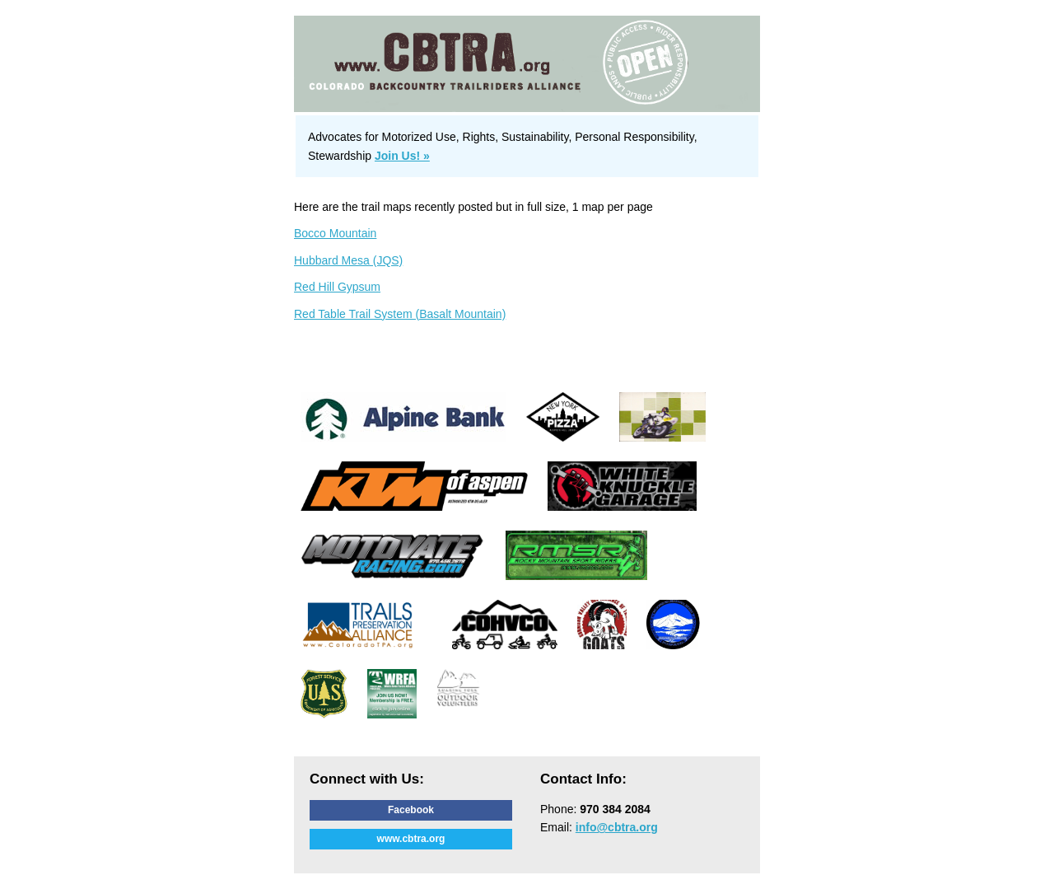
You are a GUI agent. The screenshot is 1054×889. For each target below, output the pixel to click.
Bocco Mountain (335, 233)
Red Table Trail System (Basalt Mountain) (400, 314)
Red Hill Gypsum (337, 286)
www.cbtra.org (411, 839)
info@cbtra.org (617, 827)
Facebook (411, 810)
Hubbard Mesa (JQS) (348, 260)
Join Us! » (402, 155)
